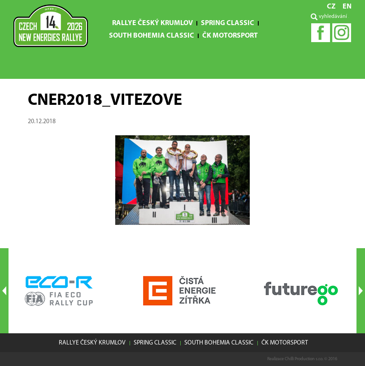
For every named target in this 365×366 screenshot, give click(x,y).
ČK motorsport (230, 35)
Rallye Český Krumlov (152, 23)
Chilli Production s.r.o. (304, 359)
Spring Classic (227, 23)
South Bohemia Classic (151, 35)
